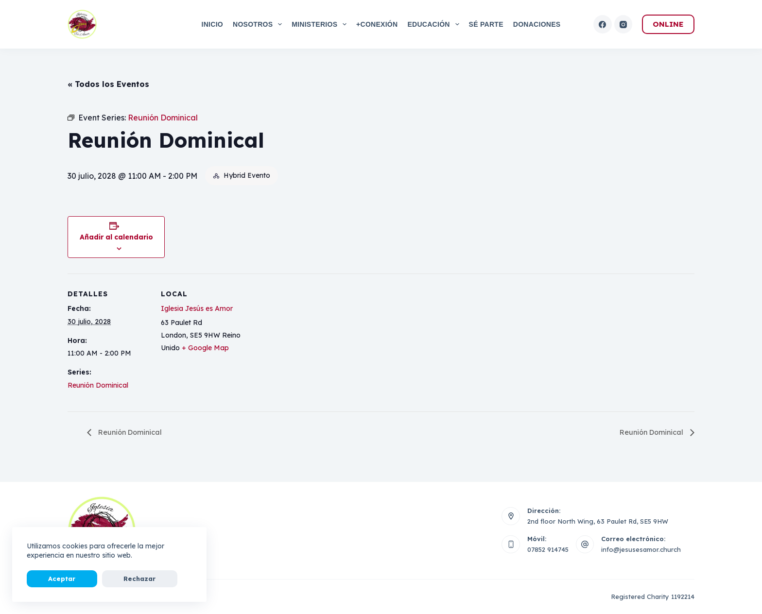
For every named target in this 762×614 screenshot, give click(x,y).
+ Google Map (205, 347)
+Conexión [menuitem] (377, 24)
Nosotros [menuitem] (259, 24)
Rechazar (104, 578)
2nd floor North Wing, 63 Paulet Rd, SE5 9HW (597, 521)
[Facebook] (602, 24)
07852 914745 (548, 549)
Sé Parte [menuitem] (486, 24)
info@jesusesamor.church (641, 549)
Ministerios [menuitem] (321, 24)
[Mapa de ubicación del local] (305, 341)
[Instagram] (623, 24)
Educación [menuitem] (435, 24)
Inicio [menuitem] (212, 24)
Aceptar (50, 578)
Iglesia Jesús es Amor (197, 308)
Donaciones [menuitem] (537, 24)
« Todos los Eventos (108, 84)
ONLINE (668, 24)
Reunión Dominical (98, 385)
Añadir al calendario (116, 237)
